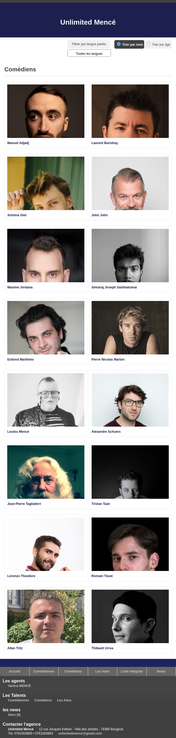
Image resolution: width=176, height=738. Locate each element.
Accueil (14, 671)
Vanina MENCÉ (19, 686)
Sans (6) (14, 715)
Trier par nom (130, 45)
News (161, 671)
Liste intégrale (132, 671)
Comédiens (73, 671)
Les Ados (102, 671)
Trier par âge (158, 45)
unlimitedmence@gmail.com (80, 733)
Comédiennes (43, 671)
